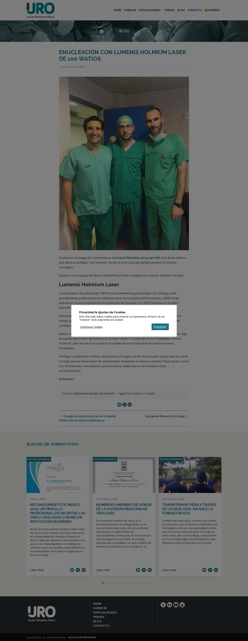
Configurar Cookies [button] (91, 326)
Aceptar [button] (160, 326)
